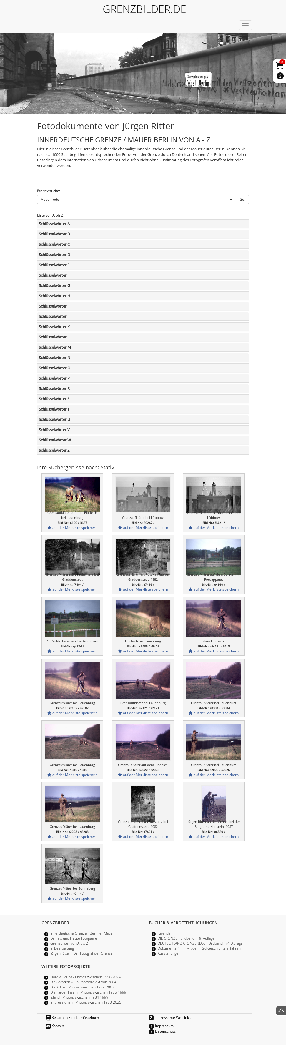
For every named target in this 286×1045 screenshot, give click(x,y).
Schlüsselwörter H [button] (54, 295)
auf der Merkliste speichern (72, 527)
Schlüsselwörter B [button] (54, 234)
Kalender (165, 933)
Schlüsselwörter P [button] (54, 378)
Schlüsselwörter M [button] (55, 347)
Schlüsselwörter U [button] (54, 419)
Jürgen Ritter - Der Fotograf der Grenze (81, 953)
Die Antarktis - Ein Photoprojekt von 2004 (83, 981)
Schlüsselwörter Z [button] (54, 450)
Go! (242, 199)
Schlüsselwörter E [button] (54, 265)
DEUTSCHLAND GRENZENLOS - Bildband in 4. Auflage (200, 943)
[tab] (143, 224)
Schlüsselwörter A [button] (54, 223)
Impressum (161, 1025)
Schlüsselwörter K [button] (54, 326)
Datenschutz (162, 1031)
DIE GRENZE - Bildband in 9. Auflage (186, 938)
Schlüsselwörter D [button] (54, 254)
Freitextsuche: (48, 190)
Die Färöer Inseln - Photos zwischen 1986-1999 (88, 992)
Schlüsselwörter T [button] (54, 409)
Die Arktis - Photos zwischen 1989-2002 (82, 987)
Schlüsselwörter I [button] (54, 306)
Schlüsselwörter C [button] (54, 244)
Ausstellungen (169, 953)
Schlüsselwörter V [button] (54, 429)
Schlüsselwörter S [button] (54, 398)
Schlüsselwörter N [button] (54, 357)
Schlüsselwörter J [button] (53, 316)
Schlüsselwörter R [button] (54, 388)
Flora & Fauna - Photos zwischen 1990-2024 (85, 976)
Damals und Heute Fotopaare (73, 938)
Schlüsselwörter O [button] (54, 368)
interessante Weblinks (170, 1017)
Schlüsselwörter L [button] (54, 337)
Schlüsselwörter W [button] (55, 440)
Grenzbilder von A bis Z (69, 943)
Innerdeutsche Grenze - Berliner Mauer (82, 933)
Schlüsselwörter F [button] (54, 275)
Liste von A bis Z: (50, 215)
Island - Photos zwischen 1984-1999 (79, 997)
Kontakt (55, 1025)
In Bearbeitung (62, 948)
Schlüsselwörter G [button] (54, 285)
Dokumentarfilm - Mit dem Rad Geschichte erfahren (199, 948)
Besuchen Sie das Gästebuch (72, 1017)
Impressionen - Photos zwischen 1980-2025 (85, 1002)
